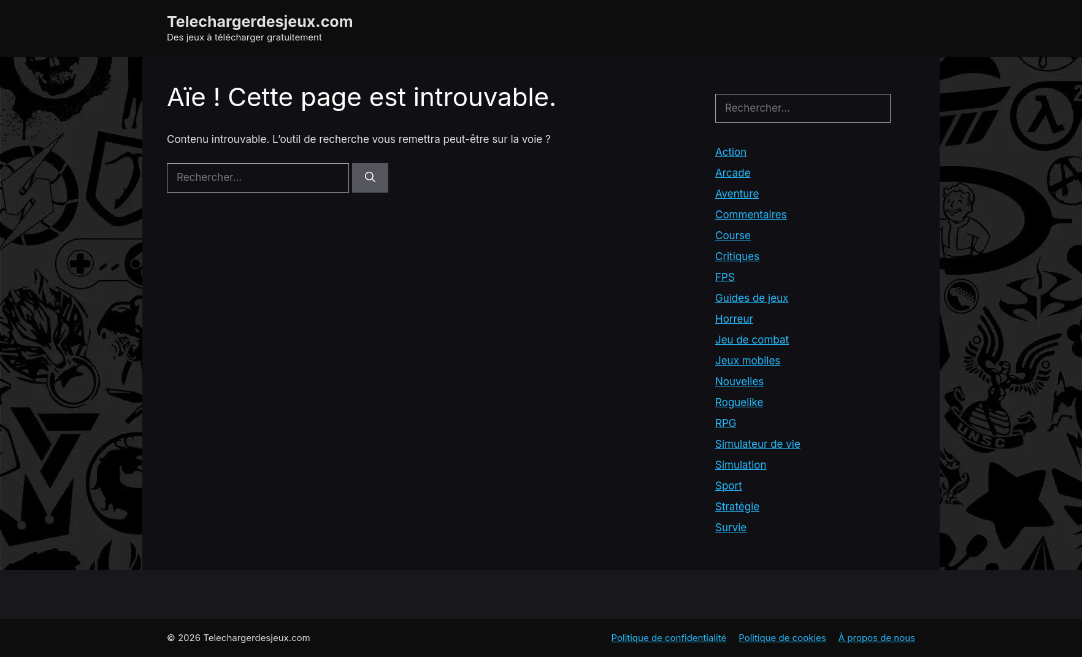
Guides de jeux (751, 298)
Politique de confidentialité (669, 638)
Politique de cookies (782, 638)
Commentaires (751, 215)
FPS (725, 277)
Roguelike (739, 402)
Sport (728, 486)
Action (730, 152)
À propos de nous (876, 638)
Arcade (733, 173)
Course (733, 235)
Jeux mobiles (747, 361)
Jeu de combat (752, 340)
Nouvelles (739, 381)
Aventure (737, 194)
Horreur (734, 319)
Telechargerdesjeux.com (260, 21)
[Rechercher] (370, 178)
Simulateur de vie (757, 444)
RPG (725, 423)
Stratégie (737, 507)
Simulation (741, 465)
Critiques (737, 256)
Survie (730, 527)
